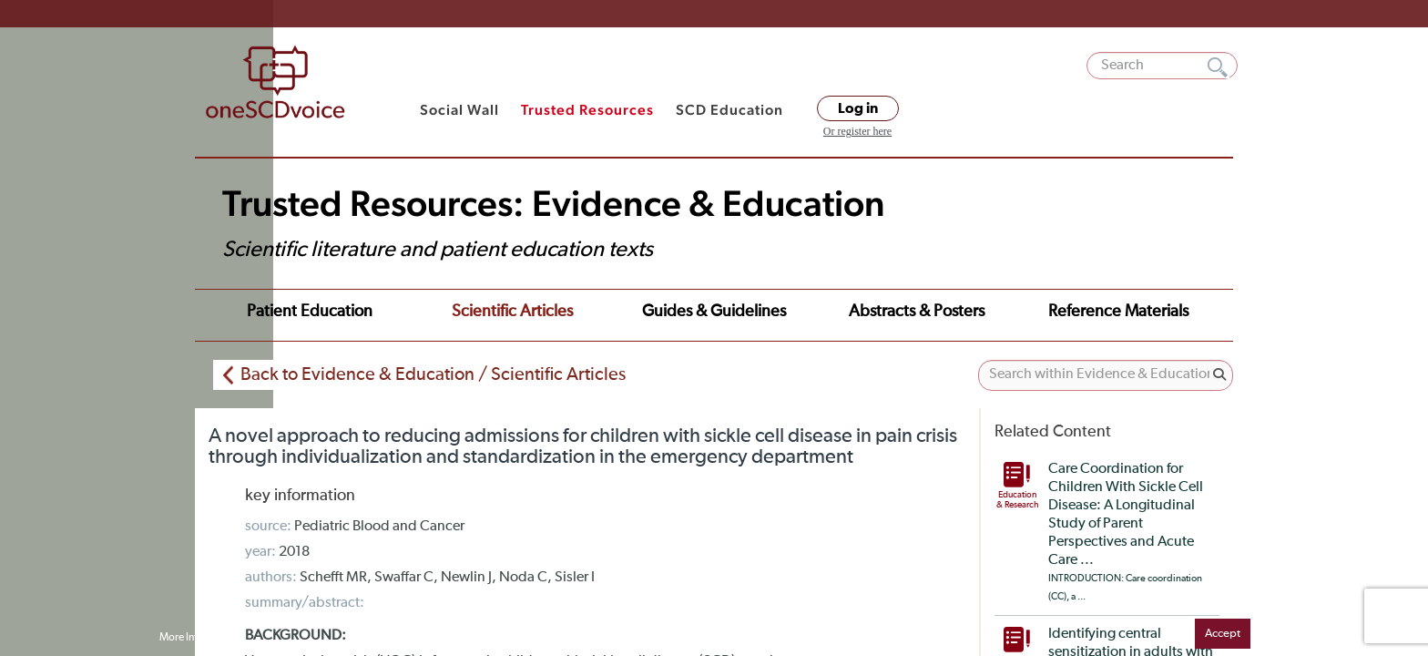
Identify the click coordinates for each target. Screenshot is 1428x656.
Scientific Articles (437, 311)
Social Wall (459, 109)
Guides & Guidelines (599, 311)
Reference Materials (935, 311)
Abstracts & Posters (768, 311)
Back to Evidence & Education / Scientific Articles (433, 368)
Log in (858, 108)
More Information (199, 637)
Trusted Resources (587, 109)
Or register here (857, 131)
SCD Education (729, 109)
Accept (1222, 634)
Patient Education (285, 311)
